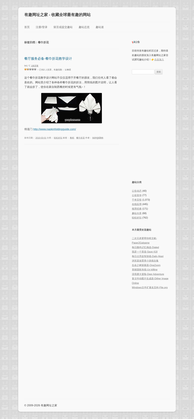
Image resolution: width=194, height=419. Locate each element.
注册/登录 (41, 27)
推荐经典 (137, 208)
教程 (72, 138)
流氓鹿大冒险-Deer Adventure (148, 274)
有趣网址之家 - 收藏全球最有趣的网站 (57, 14)
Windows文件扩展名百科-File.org (150, 287)
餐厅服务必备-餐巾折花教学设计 (48, 58)
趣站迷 (100, 27)
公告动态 (137, 191)
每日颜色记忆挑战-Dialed (145, 247)
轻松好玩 (58, 138)
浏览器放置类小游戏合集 (145, 260)
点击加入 (159, 59)
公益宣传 (137, 195)
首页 (27, 27)
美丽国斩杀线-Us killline (144, 269)
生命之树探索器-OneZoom (146, 265)
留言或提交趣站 (63, 27)
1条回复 (34, 66)
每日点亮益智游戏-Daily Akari (148, 256)
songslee (97, 137)
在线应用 (137, 204)
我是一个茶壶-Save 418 (144, 251)
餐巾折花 (80, 138)
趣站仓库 (137, 213)
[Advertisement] (151, 127)
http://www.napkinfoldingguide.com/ (54, 129)
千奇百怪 (137, 200)
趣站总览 (84, 27)
